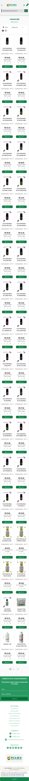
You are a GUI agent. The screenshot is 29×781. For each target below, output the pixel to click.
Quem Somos (14, 708)
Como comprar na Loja (14, 718)
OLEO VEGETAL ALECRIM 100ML (21, 575)
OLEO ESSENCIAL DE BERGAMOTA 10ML (7, 435)
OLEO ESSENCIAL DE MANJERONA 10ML (21, 224)
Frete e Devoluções (14, 715)
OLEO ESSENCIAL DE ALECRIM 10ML (21, 329)
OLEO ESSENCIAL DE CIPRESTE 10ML (7, 49)
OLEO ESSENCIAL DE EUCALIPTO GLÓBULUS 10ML (21, 49)
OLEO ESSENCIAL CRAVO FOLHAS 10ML (7, 84)
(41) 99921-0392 (14, 737)
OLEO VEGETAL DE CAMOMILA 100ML (21, 540)
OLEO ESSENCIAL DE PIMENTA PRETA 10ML (7, 154)
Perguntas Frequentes (14, 720)
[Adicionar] (10, 63)
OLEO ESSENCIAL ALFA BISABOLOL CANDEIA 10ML (7, 470)
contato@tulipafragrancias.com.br (14, 740)
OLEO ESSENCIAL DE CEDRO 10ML (7, 259)
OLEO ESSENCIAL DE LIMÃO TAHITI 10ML (7, 295)
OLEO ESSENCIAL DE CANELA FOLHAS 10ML (21, 505)
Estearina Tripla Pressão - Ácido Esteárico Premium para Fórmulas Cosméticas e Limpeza (21, 610)
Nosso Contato (14, 725)
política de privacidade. (19, 775)
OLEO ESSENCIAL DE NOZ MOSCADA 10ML (21, 470)
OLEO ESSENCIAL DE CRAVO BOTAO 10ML (7, 119)
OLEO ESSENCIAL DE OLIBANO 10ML (21, 154)
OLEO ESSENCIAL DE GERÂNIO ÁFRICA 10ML (7, 400)
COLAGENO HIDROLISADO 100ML (7, 610)
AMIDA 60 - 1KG (7, 644)
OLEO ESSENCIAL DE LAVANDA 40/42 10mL (7, 330)
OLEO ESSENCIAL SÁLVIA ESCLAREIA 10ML (7, 224)
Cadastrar (14, 698)
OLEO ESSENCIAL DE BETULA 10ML (21, 364)
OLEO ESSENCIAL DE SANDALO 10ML (21, 84)
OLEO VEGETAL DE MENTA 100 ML (7, 575)
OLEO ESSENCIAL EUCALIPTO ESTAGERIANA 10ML (7, 365)
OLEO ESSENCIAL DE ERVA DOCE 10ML (7, 505)
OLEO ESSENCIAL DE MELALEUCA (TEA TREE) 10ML (21, 260)
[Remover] (4, 63)
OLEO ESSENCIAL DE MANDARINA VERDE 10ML (21, 295)
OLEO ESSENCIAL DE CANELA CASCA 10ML (7, 189)
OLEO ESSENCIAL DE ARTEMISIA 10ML (21, 189)
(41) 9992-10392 (14, 733)
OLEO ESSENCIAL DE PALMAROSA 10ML (21, 400)
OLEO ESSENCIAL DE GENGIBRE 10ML (21, 434)
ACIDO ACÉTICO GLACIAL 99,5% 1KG (21, 645)
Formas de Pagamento (14, 723)
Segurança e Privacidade (14, 713)
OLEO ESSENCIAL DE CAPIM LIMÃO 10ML (21, 119)
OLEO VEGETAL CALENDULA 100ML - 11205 (7, 540)
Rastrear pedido (14, 711)
